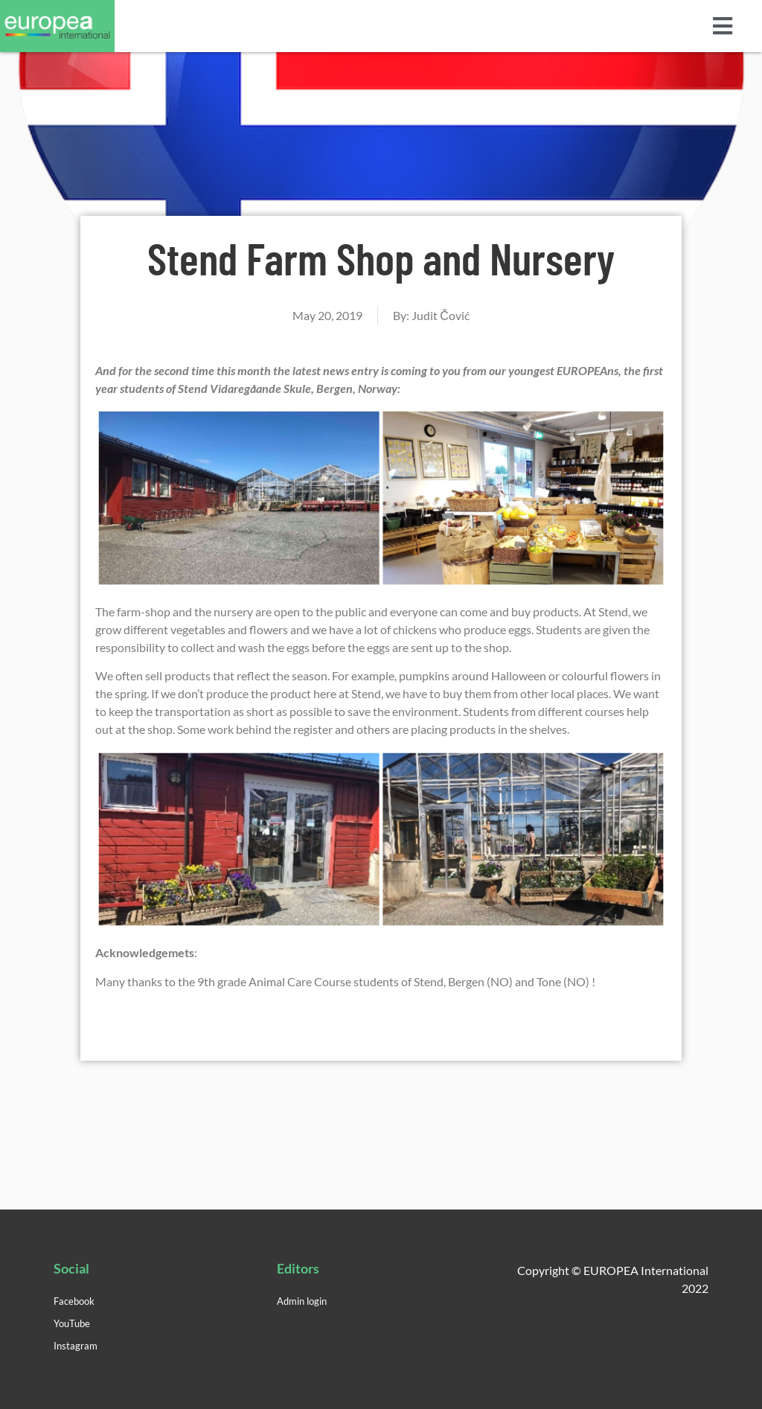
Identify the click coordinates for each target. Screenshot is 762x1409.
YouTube (72, 1323)
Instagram (75, 1346)
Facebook (74, 1301)
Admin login (302, 1301)
